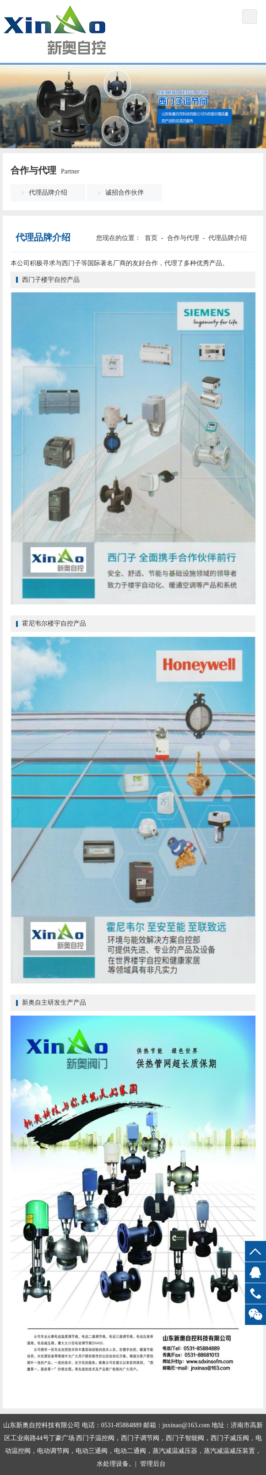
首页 (151, 238)
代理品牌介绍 (48, 192)
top (255, 1251)
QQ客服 (255, 1272)
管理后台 (153, 1463)
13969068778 (255, 1293)
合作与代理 (183, 238)
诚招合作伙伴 (124, 192)
